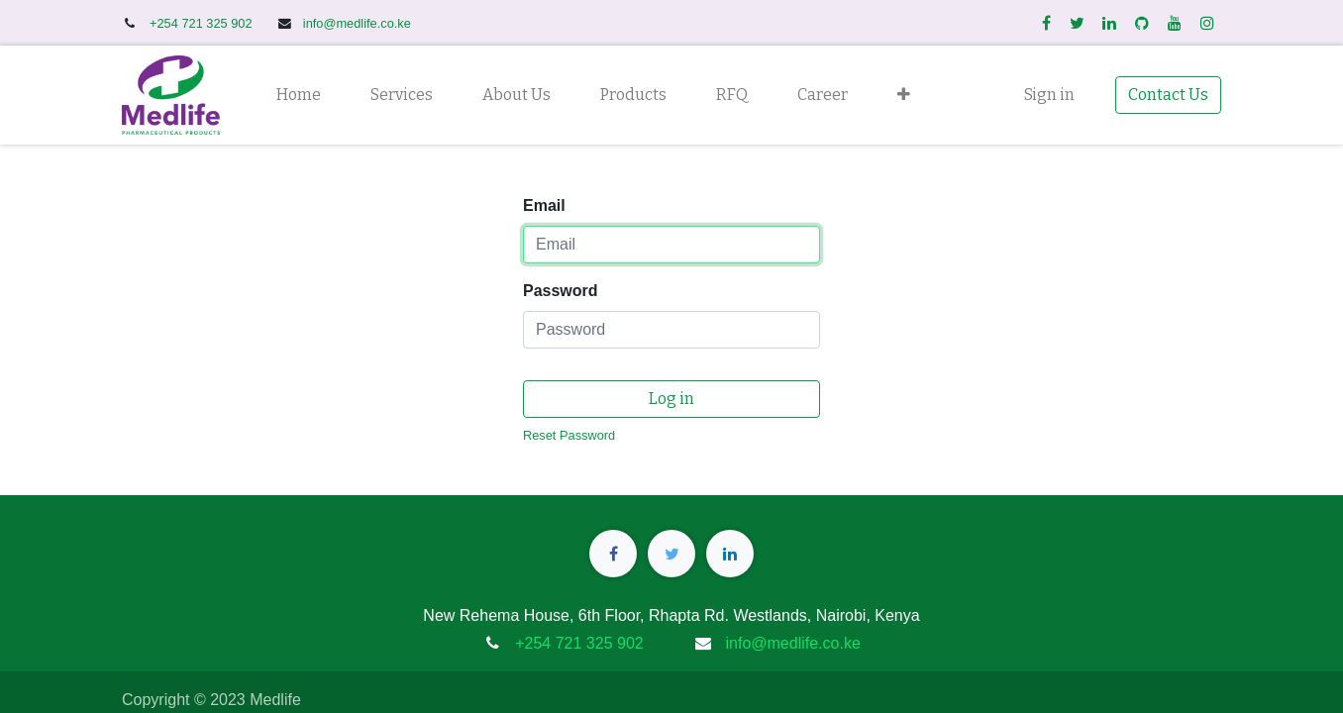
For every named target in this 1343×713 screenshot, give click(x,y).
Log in (671, 398)
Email (544, 205)
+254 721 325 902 (203, 23)
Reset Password (569, 435)
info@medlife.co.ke (357, 23)
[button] (904, 95)
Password (560, 290)
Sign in (1049, 94)
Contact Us (1168, 94)
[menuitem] (299, 95)
